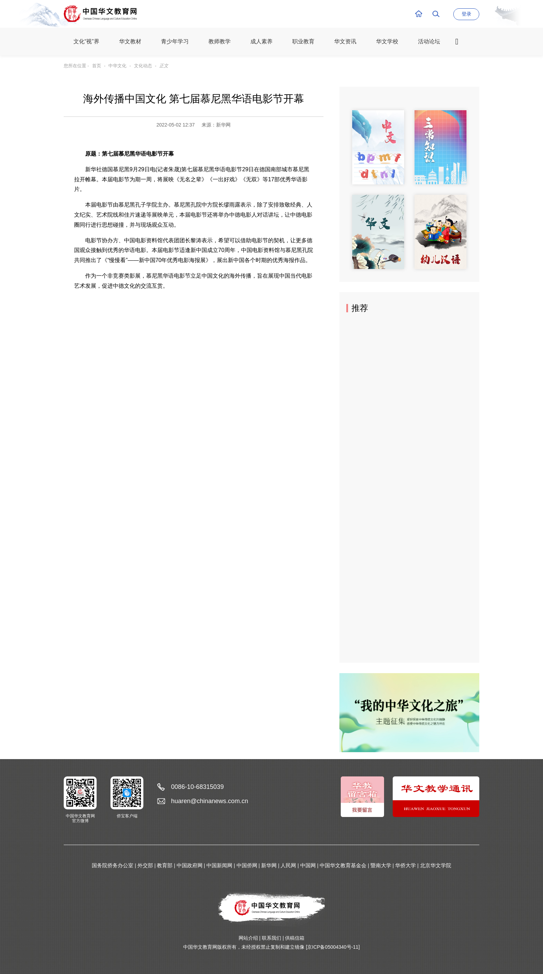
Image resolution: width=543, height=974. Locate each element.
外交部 (145, 865)
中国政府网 (190, 865)
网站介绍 (248, 938)
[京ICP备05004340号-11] (333, 947)
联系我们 (271, 938)
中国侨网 (247, 865)
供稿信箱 (294, 938)
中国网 (308, 865)
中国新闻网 (219, 865)
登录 (466, 14)
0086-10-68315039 (197, 786)
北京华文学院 (435, 865)
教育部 (164, 865)
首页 (96, 65)
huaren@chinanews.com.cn (209, 801)
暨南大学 (381, 865)
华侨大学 (405, 865)
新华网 (269, 865)
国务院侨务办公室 (112, 865)
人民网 (288, 865)
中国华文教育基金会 (343, 865)
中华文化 (117, 65)
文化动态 (143, 65)
